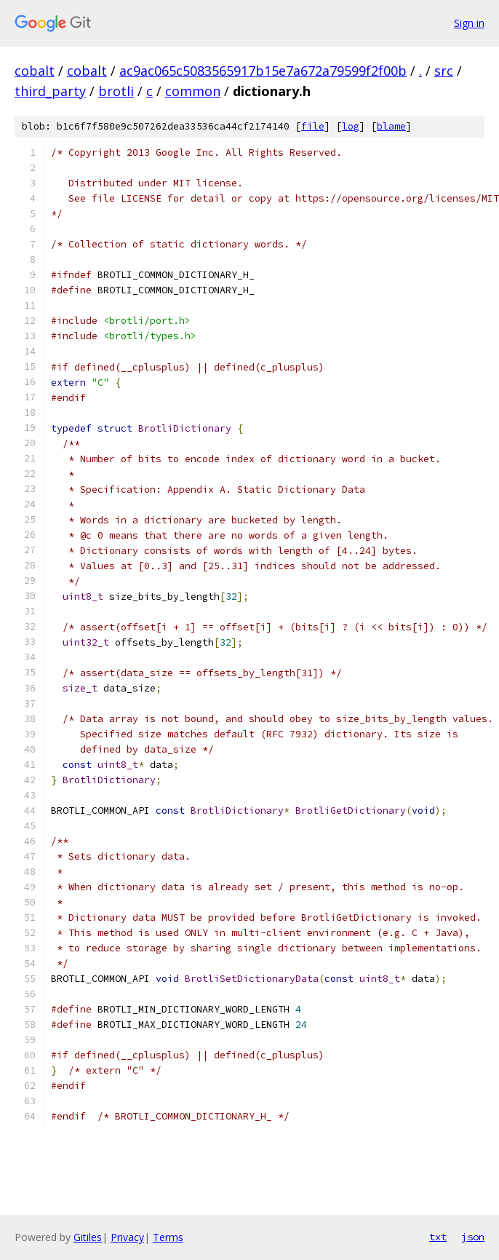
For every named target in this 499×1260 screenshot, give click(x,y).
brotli (116, 91)
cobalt (35, 70)
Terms (168, 1237)
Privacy (127, 1237)
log (350, 126)
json (472, 1236)
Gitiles (87, 1237)
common (192, 91)
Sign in (469, 23)
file (312, 126)
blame (391, 126)
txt (438, 1236)
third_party (50, 91)
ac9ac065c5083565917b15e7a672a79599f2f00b (263, 70)
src (443, 70)
